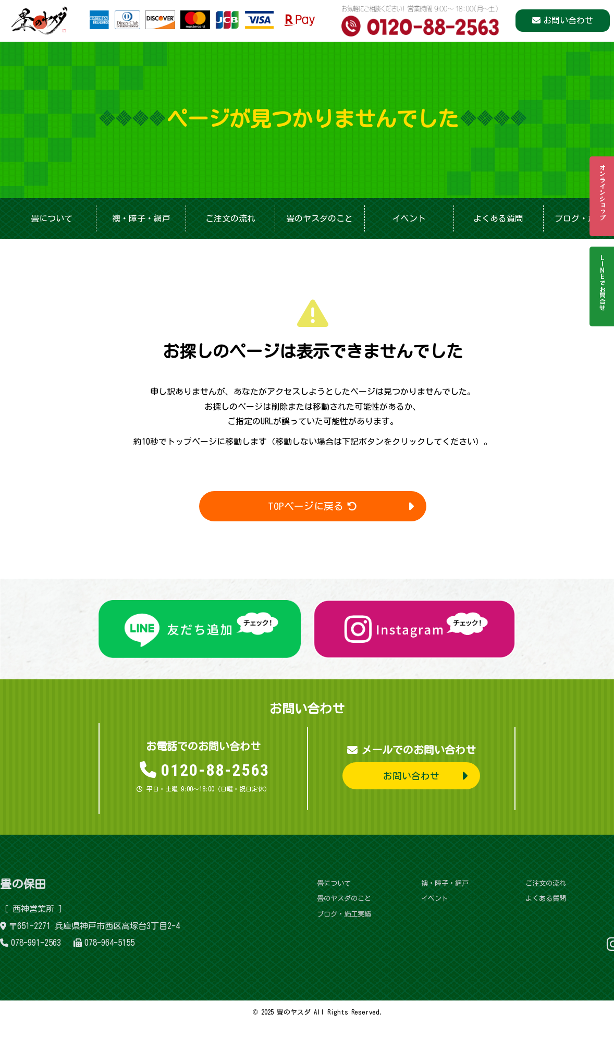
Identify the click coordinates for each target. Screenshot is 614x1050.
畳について (51, 218)
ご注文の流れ (230, 218)
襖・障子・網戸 (141, 218)
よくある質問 (498, 218)
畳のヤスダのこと (319, 218)
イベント (409, 218)
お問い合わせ (568, 21)
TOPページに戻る (313, 506)
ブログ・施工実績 (343, 914)
